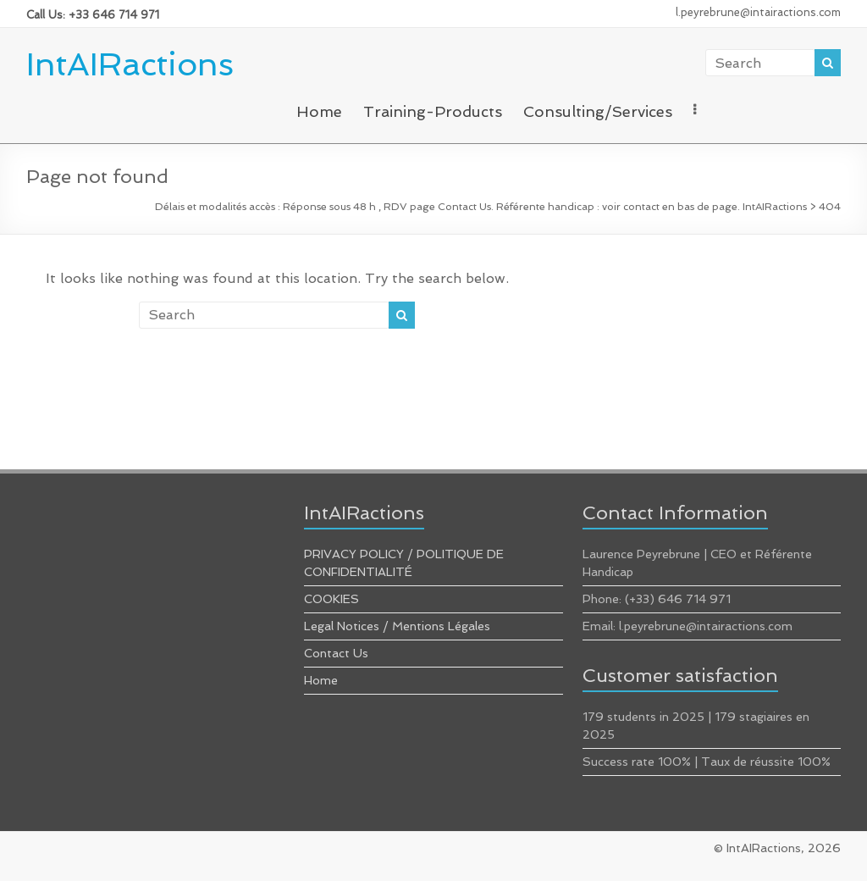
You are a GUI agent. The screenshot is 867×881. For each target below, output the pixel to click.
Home (319, 111)
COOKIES (331, 599)
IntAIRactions (130, 64)
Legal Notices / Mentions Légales (397, 626)
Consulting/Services (597, 111)
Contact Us (336, 653)
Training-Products (432, 111)
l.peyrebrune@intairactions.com (758, 12)
